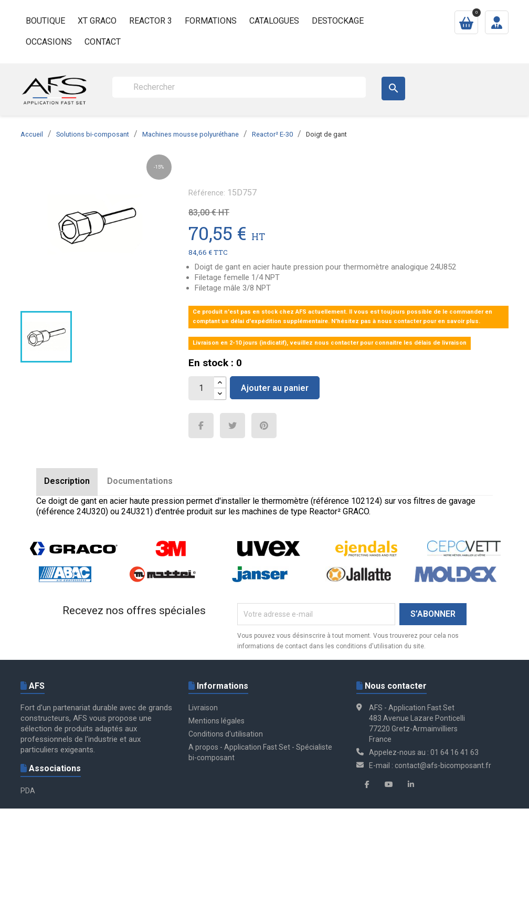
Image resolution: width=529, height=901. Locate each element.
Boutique (45, 21)
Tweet (232, 425)
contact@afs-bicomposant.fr (443, 765)
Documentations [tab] (140, 481)
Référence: (206, 193)
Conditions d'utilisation (225, 734)
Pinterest (264, 425)
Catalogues (274, 21)
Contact (102, 42)
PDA (27, 790)
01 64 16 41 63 (454, 752)
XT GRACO (97, 21)
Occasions (49, 42)
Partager (201, 425)
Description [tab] (67, 481)
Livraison (203, 707)
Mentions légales (216, 721)
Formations (211, 21)
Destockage (338, 21)
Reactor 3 (150, 21)
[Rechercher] (239, 87)
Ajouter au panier (275, 388)
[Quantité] (201, 388)
